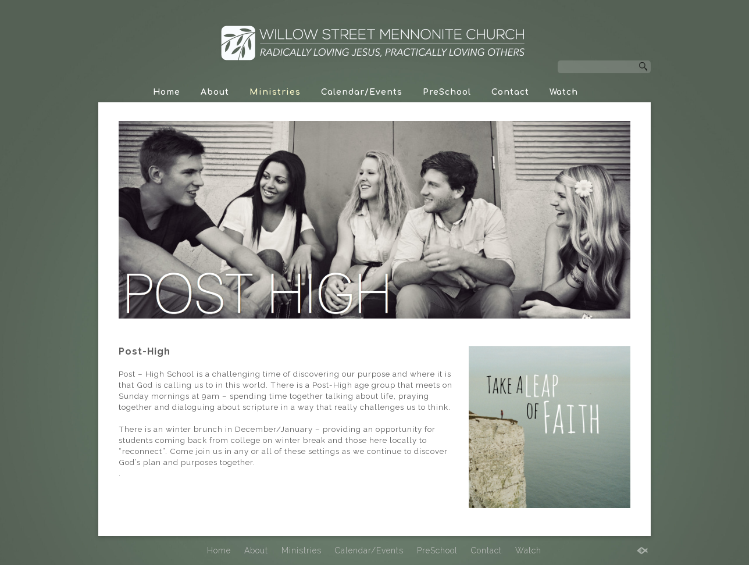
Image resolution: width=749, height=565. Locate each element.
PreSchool (447, 92)
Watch (564, 92)
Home (166, 92)
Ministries (275, 92)
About (215, 92)
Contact (510, 92)
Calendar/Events (361, 92)
